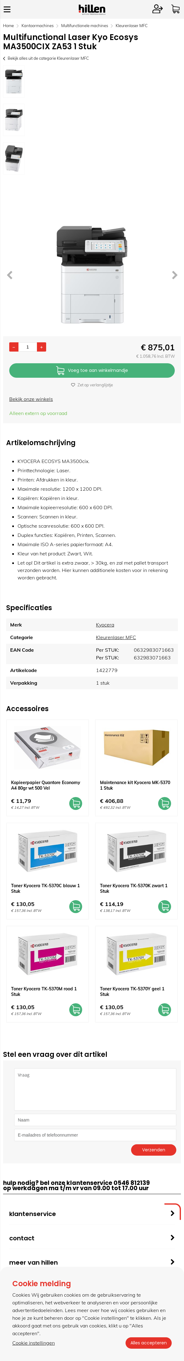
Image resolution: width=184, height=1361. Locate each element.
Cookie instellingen (33, 1343)
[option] (14, 81)
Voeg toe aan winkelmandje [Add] (92, 371)
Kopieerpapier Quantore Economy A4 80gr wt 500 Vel (45, 785)
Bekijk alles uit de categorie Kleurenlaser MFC (46, 58)
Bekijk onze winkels (31, 399)
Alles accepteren (148, 1343)
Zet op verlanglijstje (92, 384)
